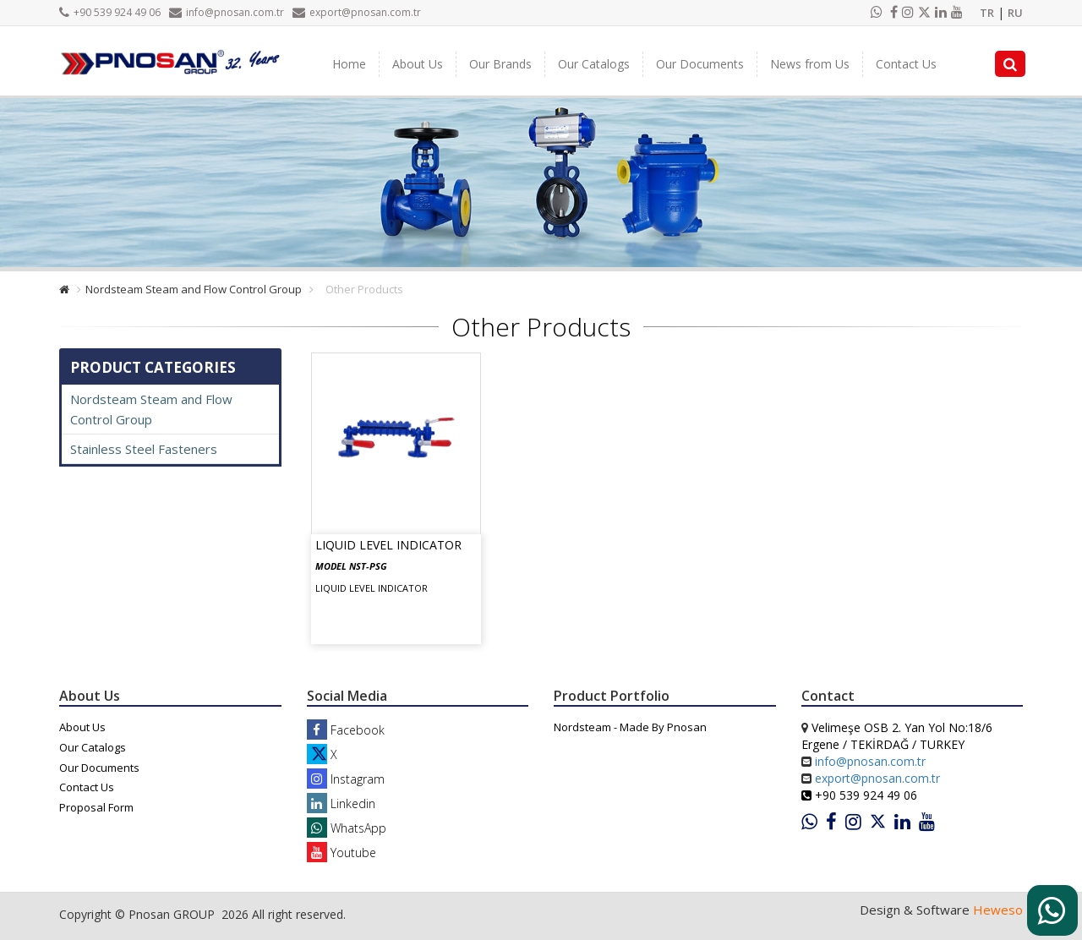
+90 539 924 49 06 (110, 12)
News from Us (810, 64)
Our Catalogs (594, 64)
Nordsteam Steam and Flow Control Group (193, 289)
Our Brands (500, 64)
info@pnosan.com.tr (226, 12)
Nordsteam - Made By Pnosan (630, 727)
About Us (417, 64)
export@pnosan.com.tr (356, 12)
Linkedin (341, 803)
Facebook (346, 730)
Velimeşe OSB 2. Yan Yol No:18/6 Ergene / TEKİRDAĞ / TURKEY (896, 735)
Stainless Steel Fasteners (143, 448)
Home (349, 64)
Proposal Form (96, 807)
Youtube (341, 852)
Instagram (346, 779)
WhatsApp (346, 828)
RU (1015, 12)
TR (987, 12)
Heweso (998, 909)
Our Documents (700, 64)
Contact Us (906, 64)
